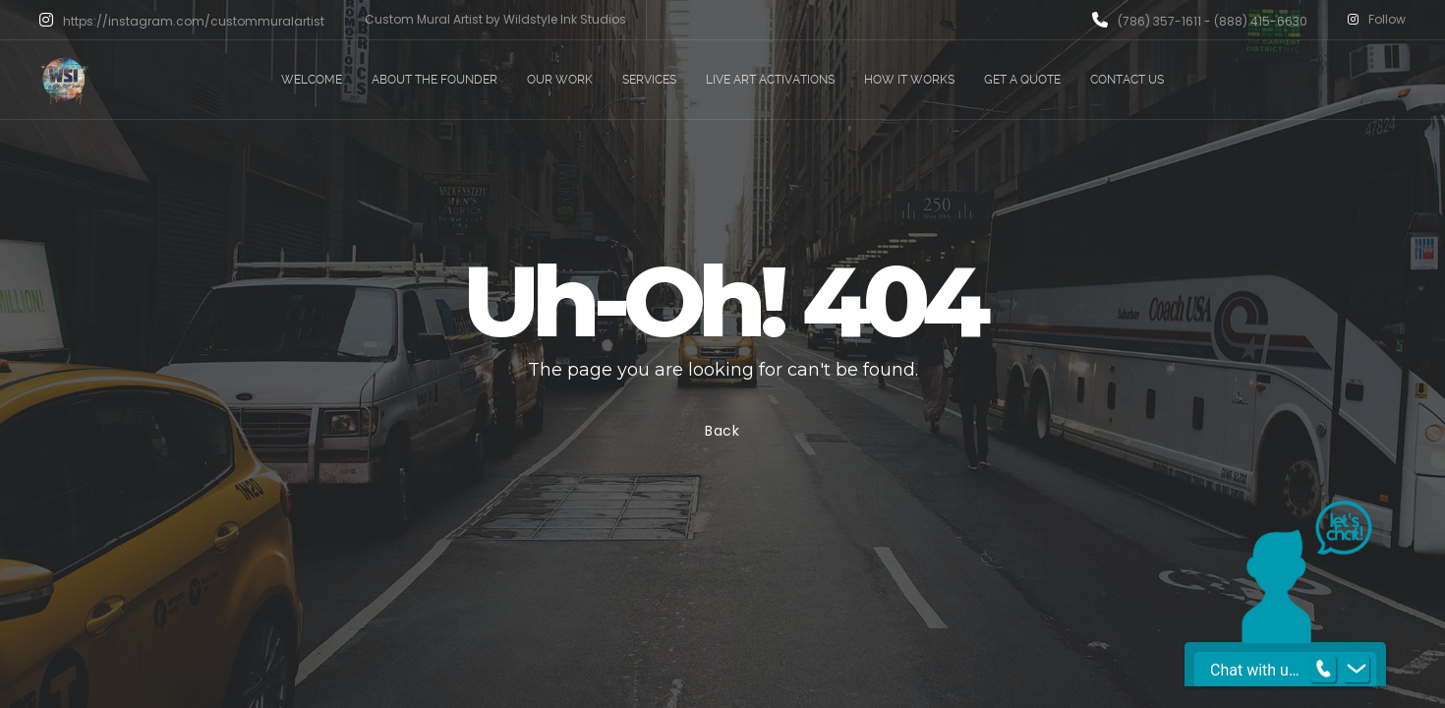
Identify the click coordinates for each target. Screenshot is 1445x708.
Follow (1377, 19)
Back (722, 431)
